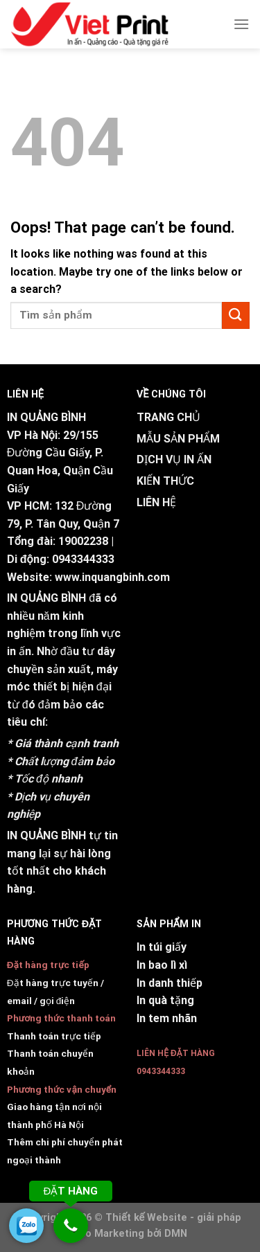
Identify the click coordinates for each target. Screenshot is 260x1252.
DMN (175, 1234)
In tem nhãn (167, 1018)
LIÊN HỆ (156, 502)
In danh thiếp (169, 983)
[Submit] (236, 315)
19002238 (83, 541)
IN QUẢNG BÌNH (46, 598)
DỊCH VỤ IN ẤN (174, 459)
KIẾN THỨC (165, 481)
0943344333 (83, 559)
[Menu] (241, 24)
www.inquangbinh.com (112, 577)
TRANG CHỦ (168, 417)
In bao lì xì (162, 965)
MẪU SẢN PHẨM (178, 438)
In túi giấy (162, 947)
